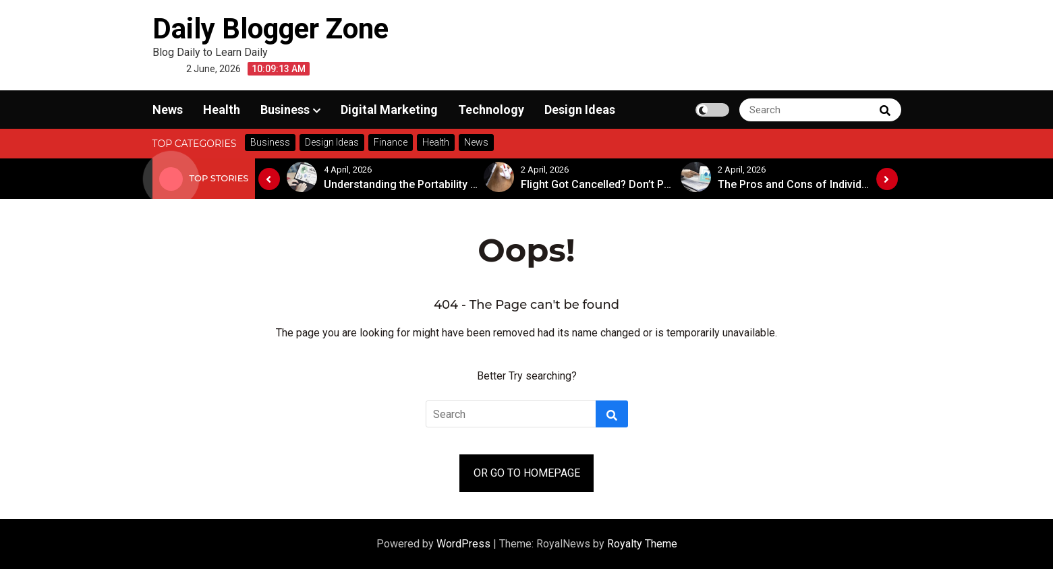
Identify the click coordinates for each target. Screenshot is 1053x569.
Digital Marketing (389, 109)
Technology (491, 109)
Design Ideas (579, 109)
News (167, 109)
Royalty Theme (642, 543)
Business (285, 109)
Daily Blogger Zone (270, 28)
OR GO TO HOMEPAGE (527, 473)
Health (221, 109)
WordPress (464, 543)
